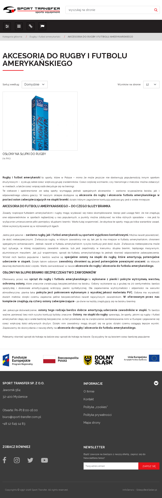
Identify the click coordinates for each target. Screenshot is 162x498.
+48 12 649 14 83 (14, 423)
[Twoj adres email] (111, 466)
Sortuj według (11, 84)
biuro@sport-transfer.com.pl (22, 417)
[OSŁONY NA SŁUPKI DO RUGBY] (24, 154)
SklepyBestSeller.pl (146, 490)
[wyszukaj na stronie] (109, 10)
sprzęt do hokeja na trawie (75, 336)
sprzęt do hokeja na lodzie (39, 336)
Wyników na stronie (129, 84)
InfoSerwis (128, 490)
